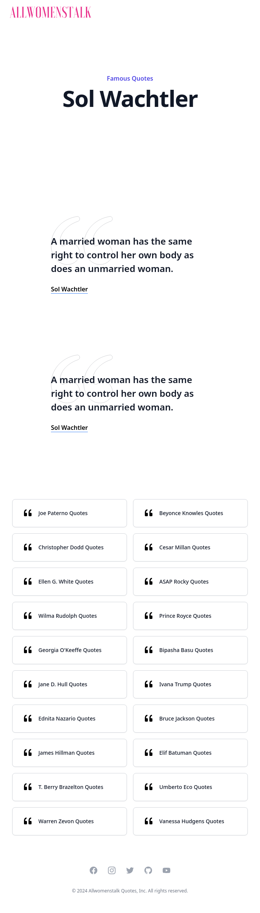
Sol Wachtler (69, 289)
